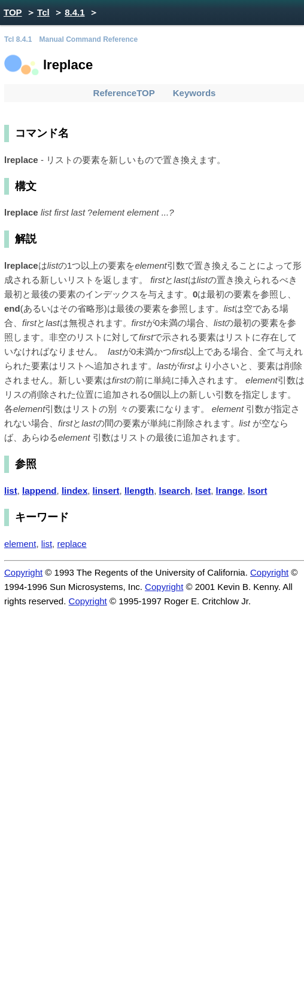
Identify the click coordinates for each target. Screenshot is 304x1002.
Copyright (23, 572)
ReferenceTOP (124, 93)
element (20, 544)
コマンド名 (42, 133)
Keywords (194, 93)
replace (71, 544)
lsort (257, 490)
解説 (26, 239)
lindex (74, 490)
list (10, 490)
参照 (26, 464)
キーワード (42, 517)
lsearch (174, 490)
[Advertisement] (152, 799)
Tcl (43, 12)
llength (139, 490)
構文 (26, 186)
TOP (13, 12)
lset (203, 490)
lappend (39, 490)
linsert (106, 490)
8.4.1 (74, 12)
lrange (229, 490)
